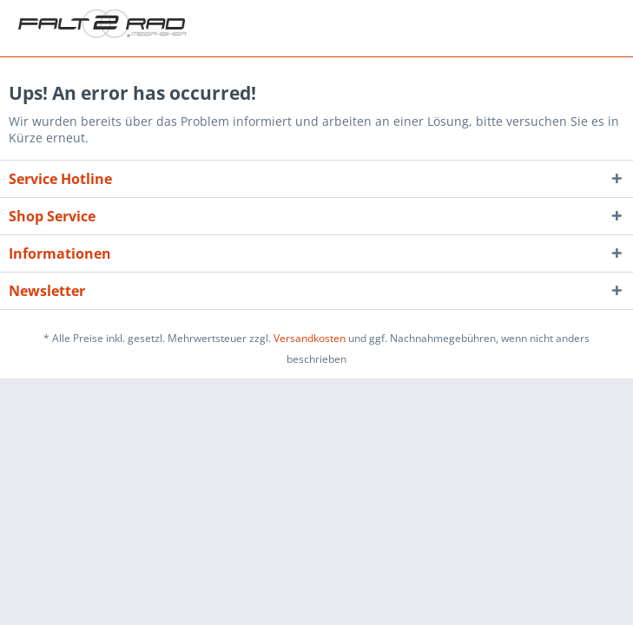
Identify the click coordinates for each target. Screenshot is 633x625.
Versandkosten (310, 338)
